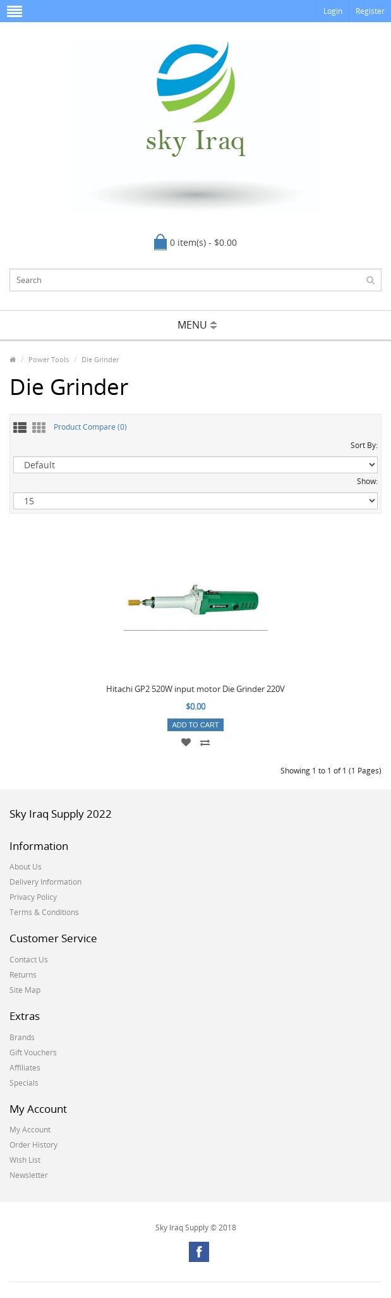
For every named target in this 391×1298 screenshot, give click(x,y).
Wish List (24, 1160)
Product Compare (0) (90, 427)
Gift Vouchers (33, 1052)
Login (332, 11)
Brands (22, 1037)
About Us (25, 866)
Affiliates (24, 1067)
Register (370, 11)
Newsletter (28, 1175)
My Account (30, 1129)
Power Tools (48, 359)
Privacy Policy (33, 897)
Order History (33, 1144)
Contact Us (28, 959)
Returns (23, 974)
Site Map (24, 990)
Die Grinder (100, 359)
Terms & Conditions (44, 912)
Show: (367, 481)
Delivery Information (45, 881)
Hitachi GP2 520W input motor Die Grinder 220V (195, 688)
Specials (24, 1082)
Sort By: (364, 445)
